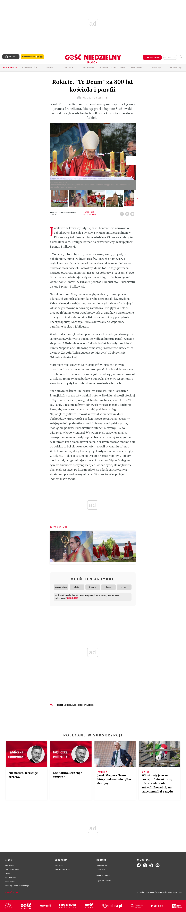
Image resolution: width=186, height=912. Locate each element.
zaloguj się (170, 57)
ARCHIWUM (89, 67)
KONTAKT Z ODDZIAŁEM (112, 67)
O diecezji (176, 67)
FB (122, 213)
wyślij (133, 213)
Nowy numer (9, 67)
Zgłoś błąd (12, 892)
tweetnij (127, 213)
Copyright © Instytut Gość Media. (149, 892)
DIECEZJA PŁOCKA (64, 705)
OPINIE (49, 67)
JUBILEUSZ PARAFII (79, 705)
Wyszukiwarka (181, 57)
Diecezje (156, 67)
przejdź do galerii (92, 98)
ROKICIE (91, 705)
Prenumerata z (32, 57)
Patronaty (136, 67)
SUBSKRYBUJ (152, 57)
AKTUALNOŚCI (29, 67)
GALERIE (69, 67)
